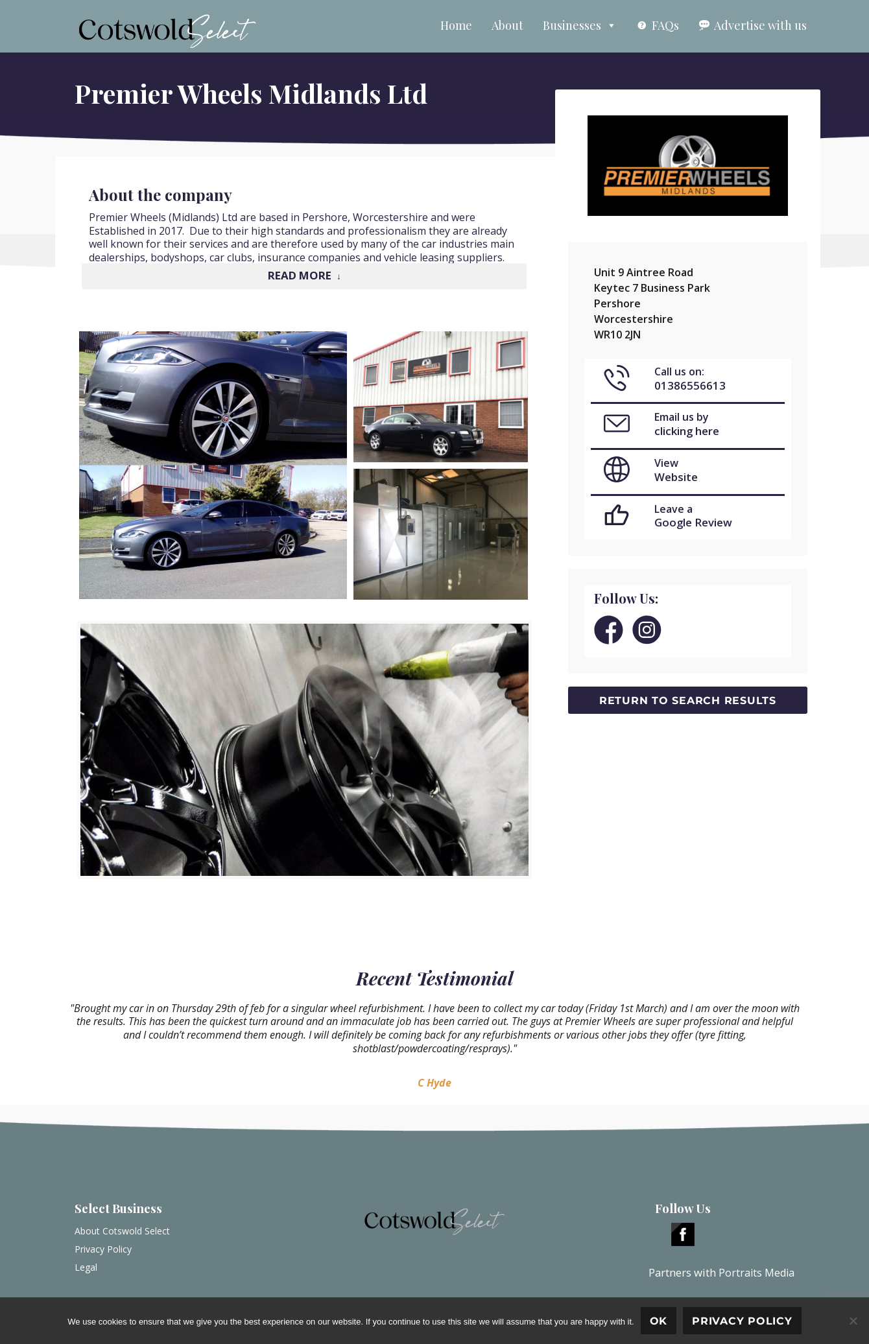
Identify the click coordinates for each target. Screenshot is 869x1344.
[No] (852, 1320)
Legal (86, 1267)
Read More (299, 275)
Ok (659, 1321)
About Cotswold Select (122, 1231)
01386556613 (690, 385)
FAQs (665, 25)
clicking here (686, 430)
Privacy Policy (103, 1249)
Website (676, 476)
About (507, 25)
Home (456, 25)
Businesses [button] (580, 25)
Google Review (693, 522)
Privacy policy (742, 1321)
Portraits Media (756, 1273)
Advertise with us (760, 25)
